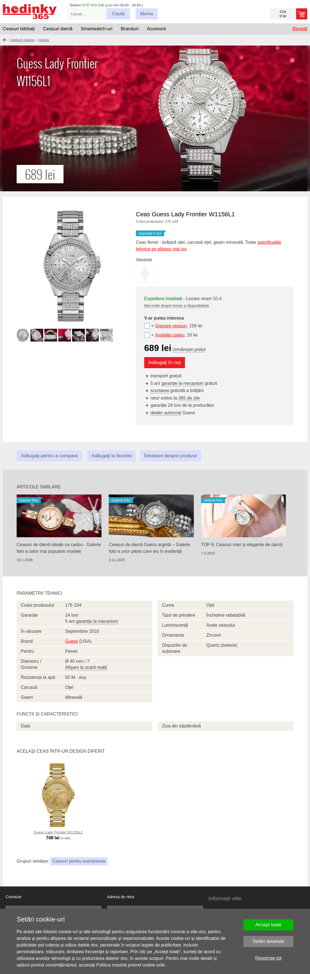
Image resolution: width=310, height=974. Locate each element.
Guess (44, 40)
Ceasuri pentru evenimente (79, 861)
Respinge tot (268, 958)
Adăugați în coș (164, 362)
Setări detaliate (268, 941)
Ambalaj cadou (169, 335)
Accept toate (268, 924)
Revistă (300, 28)
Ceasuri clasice (22, 40)
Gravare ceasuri (171, 325)
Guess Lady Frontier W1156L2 (58, 832)
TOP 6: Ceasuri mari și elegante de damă (242, 544)
